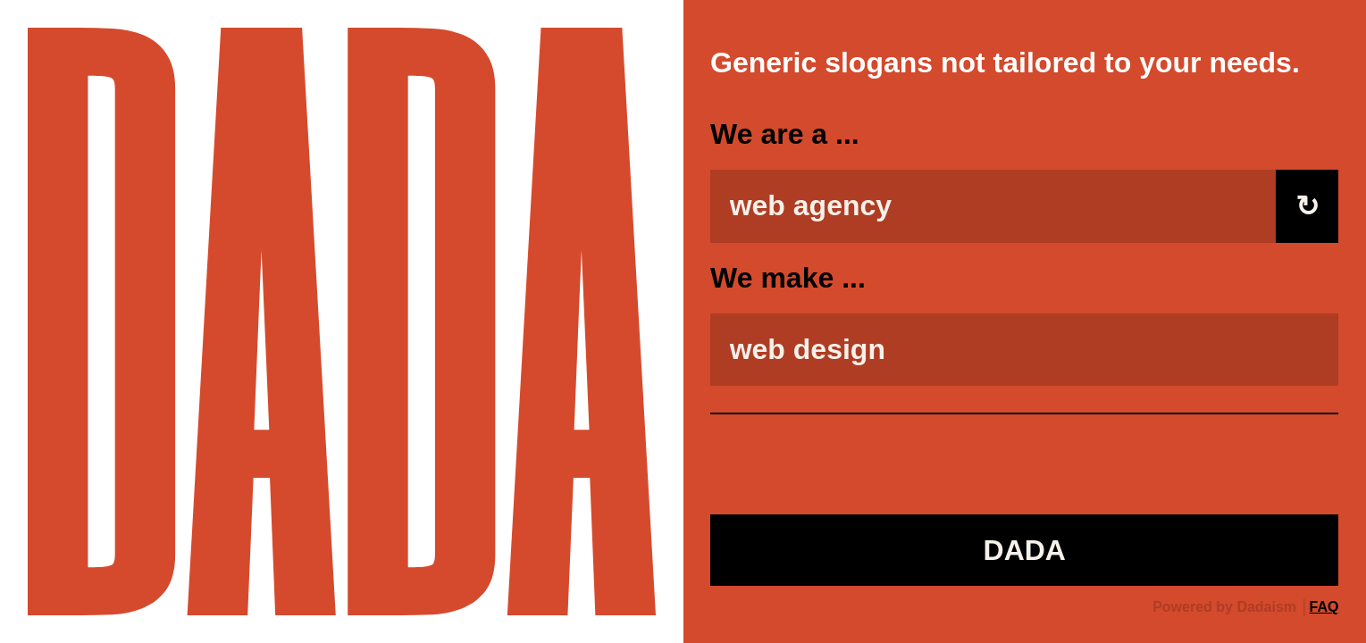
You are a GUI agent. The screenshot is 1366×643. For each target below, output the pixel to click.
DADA (1025, 550)
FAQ (1324, 606)
